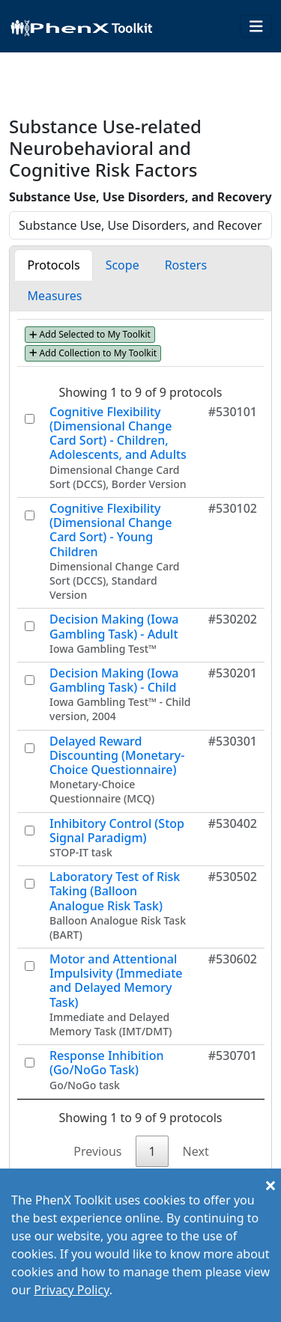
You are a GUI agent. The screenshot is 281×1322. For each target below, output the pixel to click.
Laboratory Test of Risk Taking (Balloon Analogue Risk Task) (114, 890)
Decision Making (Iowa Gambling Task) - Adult (114, 626)
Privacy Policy (71, 1290)
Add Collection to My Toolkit (93, 353)
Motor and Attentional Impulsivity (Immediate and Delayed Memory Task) (116, 981)
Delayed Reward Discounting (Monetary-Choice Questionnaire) (116, 755)
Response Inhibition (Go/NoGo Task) (106, 1062)
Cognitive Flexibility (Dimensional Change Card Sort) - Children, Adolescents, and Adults (118, 433)
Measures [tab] (54, 295)
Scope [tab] (122, 265)
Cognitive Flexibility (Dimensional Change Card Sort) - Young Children (110, 530)
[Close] (270, 1185)
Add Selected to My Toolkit (90, 334)
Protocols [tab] (53, 265)
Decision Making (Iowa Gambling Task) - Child (114, 680)
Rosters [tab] (186, 265)
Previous (97, 1151)
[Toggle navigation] (256, 26)
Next (196, 1151)
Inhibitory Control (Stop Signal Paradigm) (116, 830)
